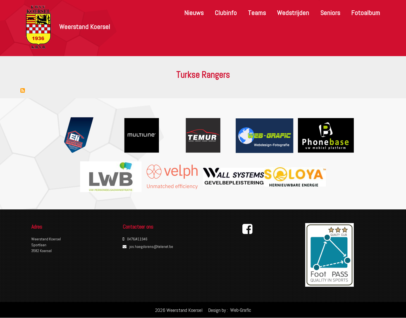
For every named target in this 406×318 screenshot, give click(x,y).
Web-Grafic (240, 310)
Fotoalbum (365, 12)
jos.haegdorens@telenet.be (151, 246)
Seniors (330, 12)
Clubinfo (226, 12)
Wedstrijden (293, 12)
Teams (257, 12)
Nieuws (194, 12)
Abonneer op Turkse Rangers (22, 90)
